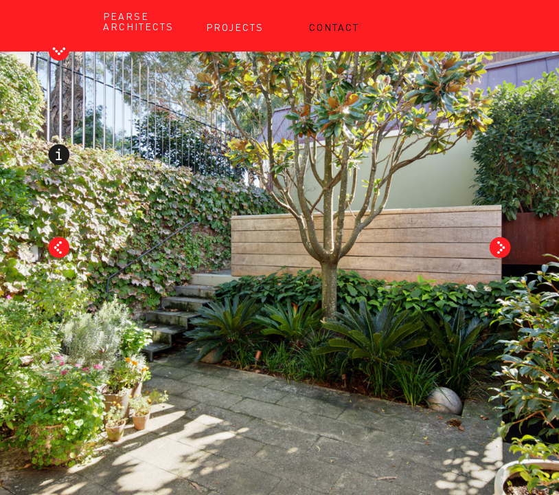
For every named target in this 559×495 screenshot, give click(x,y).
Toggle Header (58, 52)
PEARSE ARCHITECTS (138, 21)
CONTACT (334, 27)
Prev (58, 247)
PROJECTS (235, 27)
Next (500, 247)
